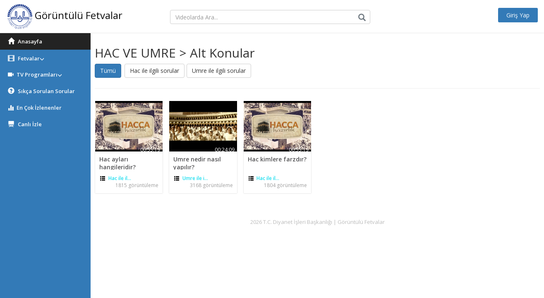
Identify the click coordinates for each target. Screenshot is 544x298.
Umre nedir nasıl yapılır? (197, 163)
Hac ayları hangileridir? (117, 163)
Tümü (108, 70)
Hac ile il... (119, 178)
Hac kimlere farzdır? (277, 159)
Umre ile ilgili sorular (219, 70)
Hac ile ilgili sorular (154, 70)
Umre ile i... (195, 178)
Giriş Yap (518, 15)
